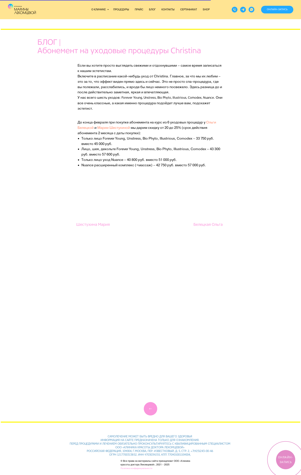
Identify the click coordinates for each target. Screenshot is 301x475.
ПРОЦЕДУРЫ (121, 9)
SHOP (206, 9)
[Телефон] (234, 9)
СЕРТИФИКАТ (188, 9)
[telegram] (243, 9)
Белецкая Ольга (208, 225)
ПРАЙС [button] (139, 9)
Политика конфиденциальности (136, 468)
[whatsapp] (251, 9)
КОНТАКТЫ (167, 9)
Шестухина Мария (93, 225)
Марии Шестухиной (113, 128)
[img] (150, 408)
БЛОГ (152, 9)
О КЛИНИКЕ (98, 9)
